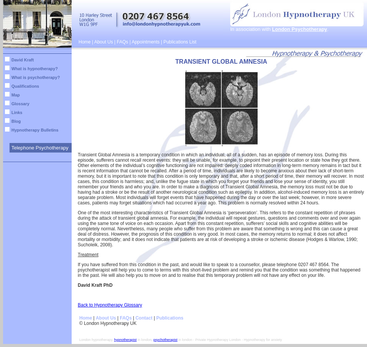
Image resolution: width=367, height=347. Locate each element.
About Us (103, 42)
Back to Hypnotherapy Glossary (110, 305)
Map (15, 95)
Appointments (145, 42)
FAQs (122, 42)
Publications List (180, 42)
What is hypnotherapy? (34, 68)
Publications (169, 318)
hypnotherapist (125, 340)
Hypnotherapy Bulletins (34, 130)
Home (85, 42)
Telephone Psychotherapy (40, 148)
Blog (16, 121)
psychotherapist (166, 340)
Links (16, 112)
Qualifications (25, 86)
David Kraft (22, 60)
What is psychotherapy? (35, 77)
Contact (143, 318)
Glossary (20, 103)
